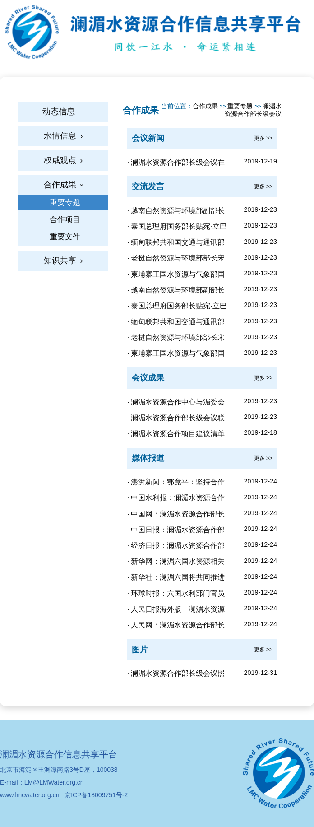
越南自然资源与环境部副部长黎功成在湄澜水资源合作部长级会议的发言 (177, 291)
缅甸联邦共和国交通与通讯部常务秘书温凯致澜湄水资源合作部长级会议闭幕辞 (177, 243)
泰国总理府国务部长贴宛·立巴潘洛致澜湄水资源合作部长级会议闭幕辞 (177, 228)
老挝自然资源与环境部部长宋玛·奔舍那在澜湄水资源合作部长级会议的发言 (178, 339)
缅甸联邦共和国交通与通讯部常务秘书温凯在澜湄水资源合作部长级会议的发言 (177, 323)
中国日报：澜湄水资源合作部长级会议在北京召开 (176, 531)
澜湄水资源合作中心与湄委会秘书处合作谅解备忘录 (176, 403)
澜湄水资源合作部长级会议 (253, 109)
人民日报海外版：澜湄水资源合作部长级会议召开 (176, 610)
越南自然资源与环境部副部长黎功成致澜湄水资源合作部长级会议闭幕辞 (177, 212)
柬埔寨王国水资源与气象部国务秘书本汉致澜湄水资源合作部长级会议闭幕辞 (177, 275)
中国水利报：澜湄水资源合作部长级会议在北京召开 (176, 499)
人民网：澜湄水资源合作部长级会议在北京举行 (176, 626)
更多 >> (263, 138)
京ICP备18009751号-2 (96, 795)
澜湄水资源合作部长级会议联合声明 (176, 419)
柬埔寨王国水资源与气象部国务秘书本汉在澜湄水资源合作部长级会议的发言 (177, 354)
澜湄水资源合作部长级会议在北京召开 (176, 163)
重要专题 (240, 106)
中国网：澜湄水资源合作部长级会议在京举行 (176, 515)
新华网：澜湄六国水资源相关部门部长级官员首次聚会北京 (176, 563)
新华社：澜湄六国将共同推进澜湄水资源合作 (176, 578)
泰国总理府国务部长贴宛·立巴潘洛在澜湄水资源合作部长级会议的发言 (177, 307)
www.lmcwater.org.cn (29, 795)
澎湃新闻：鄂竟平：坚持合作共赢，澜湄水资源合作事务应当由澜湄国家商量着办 (177, 483)
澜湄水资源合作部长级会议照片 (176, 674)
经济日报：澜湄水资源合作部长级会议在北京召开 (176, 547)
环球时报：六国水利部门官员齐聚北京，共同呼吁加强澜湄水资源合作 (177, 595)
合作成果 (205, 106)
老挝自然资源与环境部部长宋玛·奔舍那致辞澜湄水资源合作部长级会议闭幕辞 (178, 259)
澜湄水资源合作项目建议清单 (178, 433)
